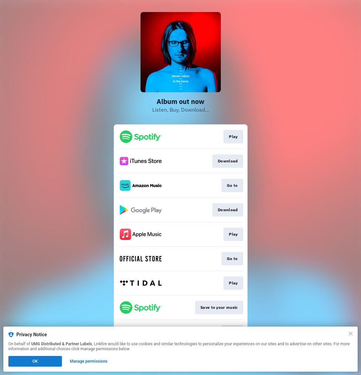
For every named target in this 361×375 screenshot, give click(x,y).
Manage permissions (89, 361)
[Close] (350, 333)
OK (35, 361)
